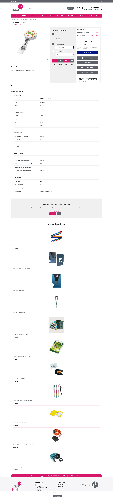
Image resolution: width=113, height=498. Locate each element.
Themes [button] (98, 15)
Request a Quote (87, 72)
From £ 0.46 (15, 337)
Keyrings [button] (52, 15)
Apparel (17, 19)
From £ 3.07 (15, 447)
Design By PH (61, 486)
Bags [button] (32, 15)
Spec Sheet (87, 62)
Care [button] (38, 15)
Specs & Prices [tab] (15, 86)
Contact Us (13, 1)
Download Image (87, 58)
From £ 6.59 (15, 293)
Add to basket (87, 52)
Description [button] (14, 67)
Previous (52, 213)
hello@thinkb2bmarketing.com (92, 9)
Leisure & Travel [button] (61, 15)
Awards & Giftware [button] (23, 15)
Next (59, 213)
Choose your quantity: (60, 51)
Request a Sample (87, 67)
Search (70, 8)
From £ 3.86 (15, 403)
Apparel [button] (15, 15)
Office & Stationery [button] (72, 15)
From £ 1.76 (15, 359)
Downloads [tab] (27, 86)
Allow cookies (57, 496)
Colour (57, 34)
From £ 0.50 (15, 248)
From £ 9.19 (15, 270)
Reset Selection (62, 68)
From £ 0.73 (15, 315)
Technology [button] (90, 15)
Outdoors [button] (82, 15)
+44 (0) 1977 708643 (89, 7)
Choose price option (60, 44)
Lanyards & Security (24, 19)
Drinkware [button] (44, 15)
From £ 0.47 (15, 381)
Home (13, 19)
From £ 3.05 (15, 425)
